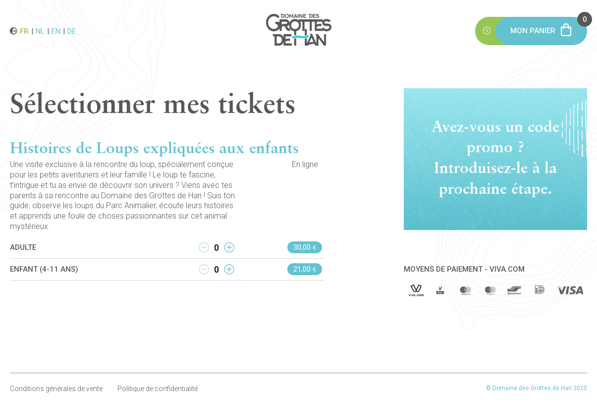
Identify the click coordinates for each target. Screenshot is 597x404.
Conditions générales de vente (56, 389)
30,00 (304, 247)
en (56, 30)
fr (24, 30)
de (71, 30)
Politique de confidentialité (157, 389)
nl (40, 30)
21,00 (304, 269)
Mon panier (548, 26)
